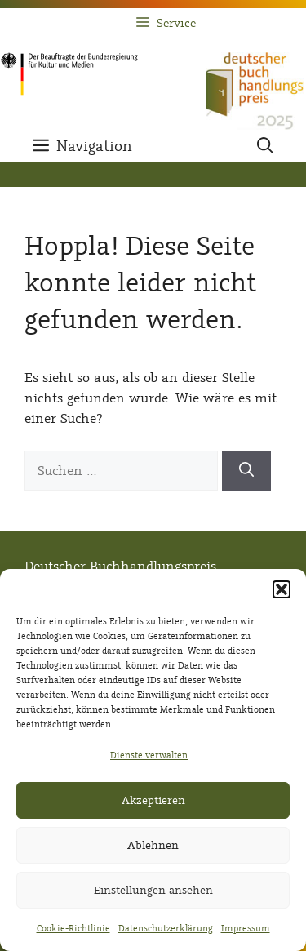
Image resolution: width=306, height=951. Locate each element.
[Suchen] (246, 471)
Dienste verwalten (149, 755)
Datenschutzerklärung (165, 928)
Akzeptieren (153, 800)
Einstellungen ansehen (153, 890)
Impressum (245, 928)
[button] (281, 589)
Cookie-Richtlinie (73, 928)
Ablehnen (153, 845)
